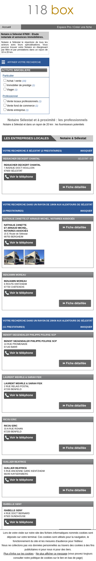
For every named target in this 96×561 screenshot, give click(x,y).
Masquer (86, 150)
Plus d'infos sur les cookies (19, 553)
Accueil (6, 27)
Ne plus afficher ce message (51, 553)
